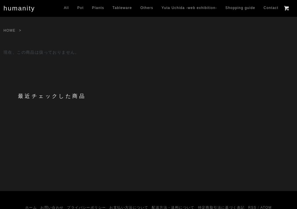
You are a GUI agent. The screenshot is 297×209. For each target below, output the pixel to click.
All (66, 8)
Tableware (122, 8)
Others (146, 8)
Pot (80, 8)
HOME (9, 30)
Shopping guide (240, 8)
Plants (98, 8)
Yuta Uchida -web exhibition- (189, 8)
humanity (19, 8)
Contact (271, 8)
